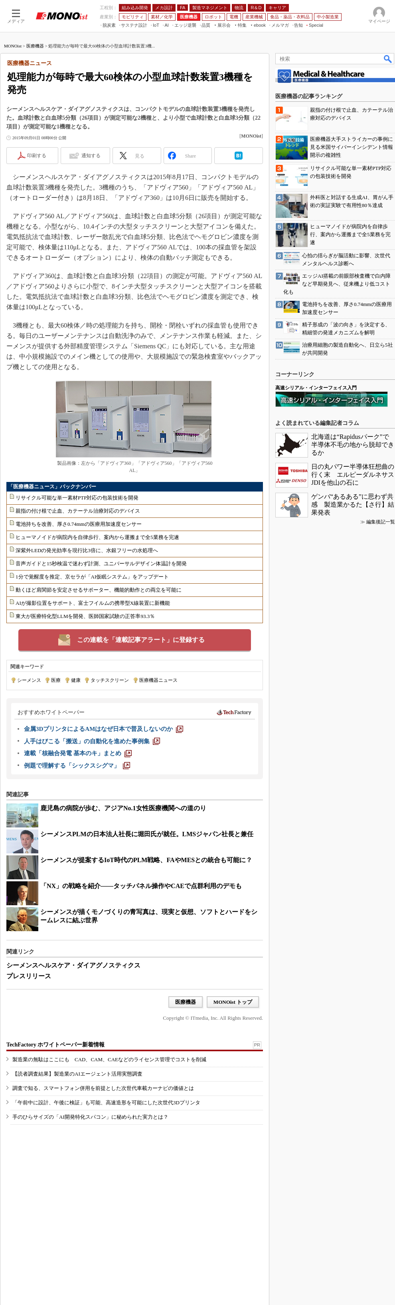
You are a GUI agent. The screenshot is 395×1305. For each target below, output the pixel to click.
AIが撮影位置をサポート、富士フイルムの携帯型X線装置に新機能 (93, 603)
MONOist (13, 45)
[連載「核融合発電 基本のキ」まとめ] (78, 753)
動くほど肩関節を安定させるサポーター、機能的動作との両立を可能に (99, 590)
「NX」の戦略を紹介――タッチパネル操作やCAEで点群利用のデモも (141, 886)
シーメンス (29, 680)
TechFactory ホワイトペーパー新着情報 (55, 1045)
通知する (91, 155)
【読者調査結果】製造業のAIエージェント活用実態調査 (77, 1074)
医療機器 (35, 45)
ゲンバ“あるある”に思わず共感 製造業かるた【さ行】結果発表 (352, 504)
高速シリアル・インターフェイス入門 (316, 388)
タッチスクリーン (110, 680)
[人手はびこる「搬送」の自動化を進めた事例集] (92, 741)
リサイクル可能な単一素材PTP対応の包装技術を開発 (77, 498)
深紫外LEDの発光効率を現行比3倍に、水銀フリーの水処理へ (87, 550)
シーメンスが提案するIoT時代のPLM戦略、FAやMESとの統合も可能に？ (146, 860)
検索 (388, 58)
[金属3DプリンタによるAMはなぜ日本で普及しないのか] (103, 729)
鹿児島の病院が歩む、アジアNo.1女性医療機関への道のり (123, 808)
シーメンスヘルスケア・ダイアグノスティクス (73, 965)
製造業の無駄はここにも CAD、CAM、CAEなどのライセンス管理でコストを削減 (109, 1059)
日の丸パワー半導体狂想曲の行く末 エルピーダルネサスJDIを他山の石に (352, 474)
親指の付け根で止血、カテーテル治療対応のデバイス (78, 511)
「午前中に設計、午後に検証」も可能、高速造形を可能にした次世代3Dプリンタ (106, 1103)
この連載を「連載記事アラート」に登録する (141, 639)
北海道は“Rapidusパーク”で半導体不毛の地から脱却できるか (352, 444)
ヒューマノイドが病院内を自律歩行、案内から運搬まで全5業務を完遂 (97, 537)
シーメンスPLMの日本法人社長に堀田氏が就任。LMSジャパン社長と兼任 (146, 834)
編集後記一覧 (380, 522)
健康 (76, 680)
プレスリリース (28, 976)
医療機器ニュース (158, 680)
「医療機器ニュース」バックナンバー (52, 487)
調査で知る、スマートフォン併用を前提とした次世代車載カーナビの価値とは (103, 1088)
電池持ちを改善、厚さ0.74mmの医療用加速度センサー (79, 524)
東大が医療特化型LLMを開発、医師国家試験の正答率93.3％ (85, 616)
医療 (56, 680)
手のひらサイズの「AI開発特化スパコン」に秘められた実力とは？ (90, 1117)
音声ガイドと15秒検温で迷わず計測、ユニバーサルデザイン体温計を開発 (101, 564)
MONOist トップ (232, 1002)
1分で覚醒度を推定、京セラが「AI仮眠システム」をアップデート (92, 577)
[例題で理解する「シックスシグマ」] (77, 765)
